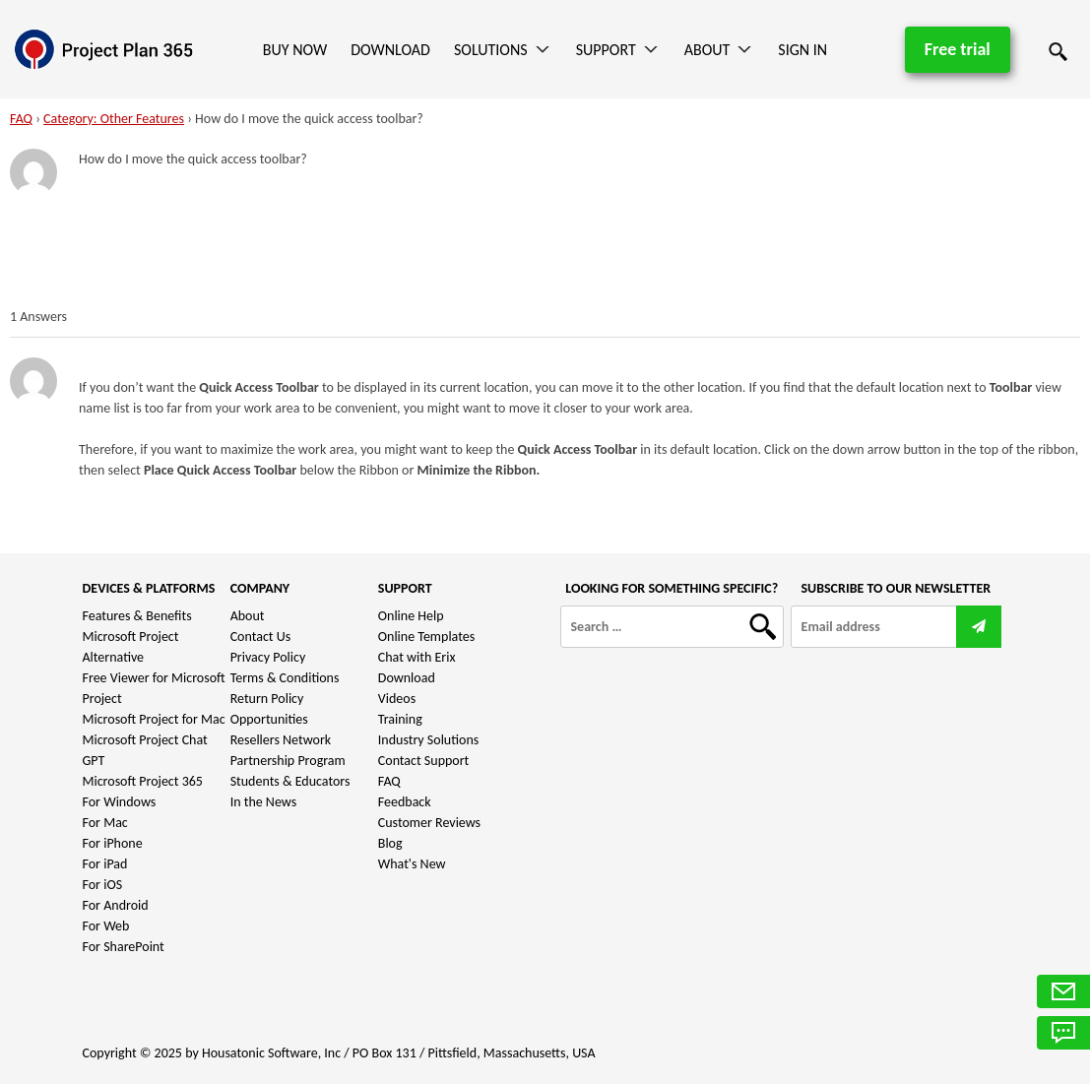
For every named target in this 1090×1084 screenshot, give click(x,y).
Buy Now (295, 49)
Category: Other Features (113, 118)
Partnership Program (288, 760)
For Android (116, 905)
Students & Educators (290, 781)
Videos (397, 698)
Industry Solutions (428, 740)
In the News (263, 802)
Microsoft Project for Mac (154, 719)
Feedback (404, 802)
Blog (390, 843)
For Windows (120, 802)
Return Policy (267, 698)
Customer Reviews (429, 822)
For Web (106, 926)
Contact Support (424, 760)
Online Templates (426, 636)
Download (390, 49)
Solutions (491, 49)
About (707, 49)
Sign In (802, 49)
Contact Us (260, 636)
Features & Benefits (137, 615)
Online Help (411, 615)
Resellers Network (281, 740)
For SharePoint (123, 946)
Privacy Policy (268, 657)
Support (606, 49)
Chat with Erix (417, 657)
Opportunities (269, 719)
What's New (412, 864)
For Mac (105, 822)
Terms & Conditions (285, 678)
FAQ (21, 118)
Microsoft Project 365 (143, 781)
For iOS (103, 884)
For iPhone (113, 843)
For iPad (105, 864)
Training (400, 719)
